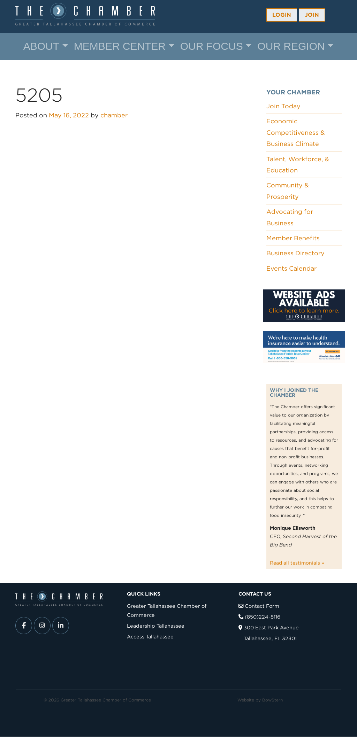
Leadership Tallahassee (155, 626)
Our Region (291, 46)
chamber (114, 115)
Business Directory (295, 253)
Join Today (283, 106)
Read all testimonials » (297, 563)
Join (312, 14)
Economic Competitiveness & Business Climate (295, 132)
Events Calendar (291, 268)
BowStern (272, 700)
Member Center (120, 46)
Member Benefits (293, 238)
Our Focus (211, 46)
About (41, 46)
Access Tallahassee (150, 636)
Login (281, 14)
